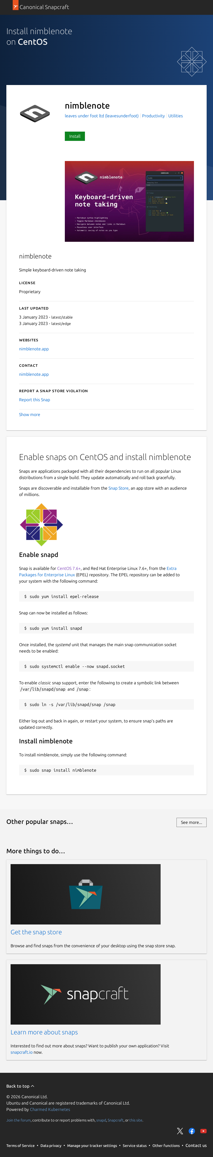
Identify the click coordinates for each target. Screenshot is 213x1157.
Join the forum (18, 1120)
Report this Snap (34, 399)
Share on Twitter (180, 1131)
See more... (191, 822)
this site (135, 1120)
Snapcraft (116, 1120)
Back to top (20, 1086)
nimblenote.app (34, 348)
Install (74, 136)
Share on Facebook (192, 1131)
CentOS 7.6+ (69, 568)
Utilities (175, 115)
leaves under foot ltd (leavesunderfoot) (102, 115)
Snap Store (118, 488)
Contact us (196, 1145)
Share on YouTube (203, 1131)
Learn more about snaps (44, 1032)
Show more (29, 414)
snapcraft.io (22, 1052)
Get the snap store (36, 932)
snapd (101, 1120)
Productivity (153, 115)
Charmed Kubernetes (50, 1109)
